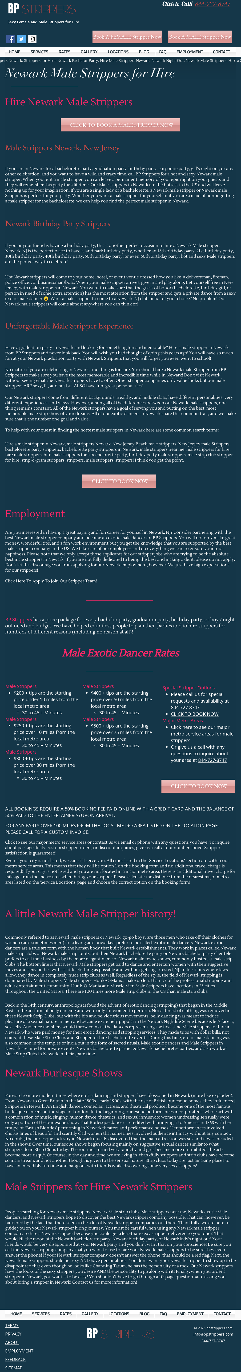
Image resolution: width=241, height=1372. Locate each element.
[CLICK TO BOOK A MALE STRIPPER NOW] (120, 124)
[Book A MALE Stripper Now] (200, 37)
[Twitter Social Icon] (21, 39)
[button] (41, 52)
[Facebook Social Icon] (10, 39)
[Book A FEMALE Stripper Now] (127, 37)
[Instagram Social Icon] (32, 39)
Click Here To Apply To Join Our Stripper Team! (51, 581)
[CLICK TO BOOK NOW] (119, 481)
